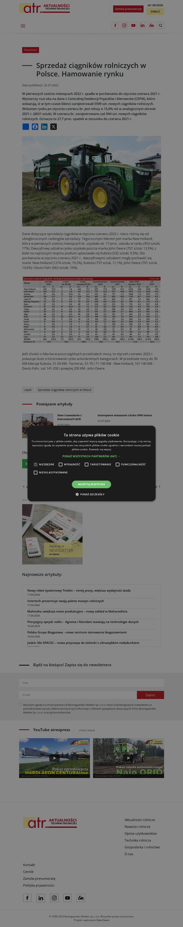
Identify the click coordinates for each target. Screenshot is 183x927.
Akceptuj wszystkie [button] (91, 484)
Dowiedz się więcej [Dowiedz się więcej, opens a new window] (100, 449)
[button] (91, 456)
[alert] (91, 463)
